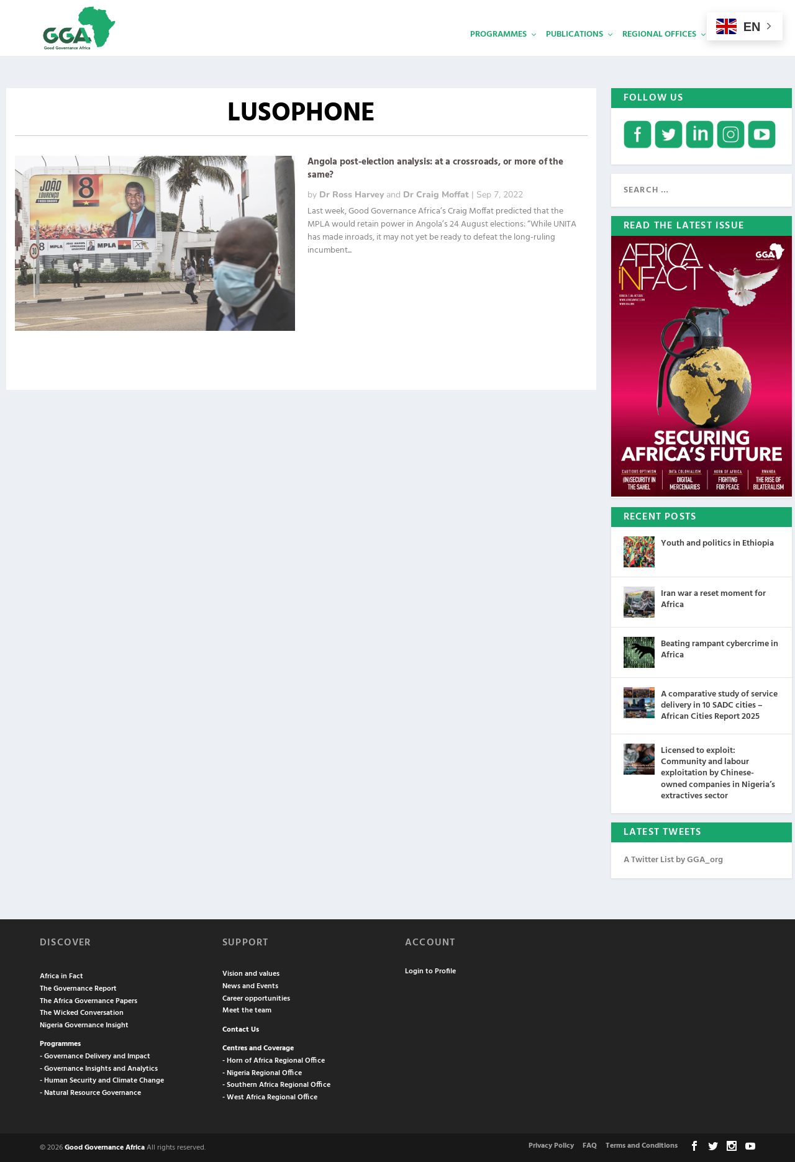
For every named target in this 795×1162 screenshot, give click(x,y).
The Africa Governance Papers (88, 1000)
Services (734, 53)
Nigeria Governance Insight (84, 1024)
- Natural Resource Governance (90, 1092)
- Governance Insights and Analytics (99, 1067)
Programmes (498, 53)
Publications (574, 53)
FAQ (590, 1144)
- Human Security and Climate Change (102, 1079)
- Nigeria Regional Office (262, 1072)
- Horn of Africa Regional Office (273, 1059)
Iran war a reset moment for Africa (713, 598)
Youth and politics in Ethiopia (717, 542)
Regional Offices (659, 53)
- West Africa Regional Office (269, 1096)
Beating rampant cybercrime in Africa (719, 648)
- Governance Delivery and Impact (95, 1055)
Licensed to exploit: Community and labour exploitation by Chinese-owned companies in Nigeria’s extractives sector (718, 772)
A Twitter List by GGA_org (673, 859)
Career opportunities (256, 997)
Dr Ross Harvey (351, 193)
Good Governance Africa (105, 1146)
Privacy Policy (551, 1144)
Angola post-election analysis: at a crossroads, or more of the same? (435, 167)
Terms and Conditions (642, 1144)
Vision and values (250, 972)
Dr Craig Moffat (436, 193)
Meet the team (246, 1009)
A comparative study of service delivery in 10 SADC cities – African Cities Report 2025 (719, 704)
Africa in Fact (61, 975)
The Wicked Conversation (82, 1012)
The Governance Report (78, 987)
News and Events (250, 985)
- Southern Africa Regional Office (276, 1084)
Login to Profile (430, 970)
